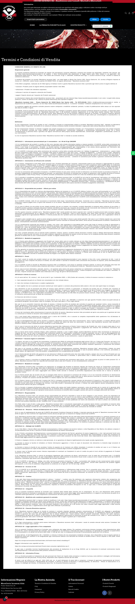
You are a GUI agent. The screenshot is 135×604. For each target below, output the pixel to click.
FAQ (36, 586)
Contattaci (38, 589)
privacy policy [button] (78, 7)
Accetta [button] (105, 19)
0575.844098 (8, 593)
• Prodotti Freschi (108, 583)
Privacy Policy (39, 592)
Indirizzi (71, 592)
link (39, 486)
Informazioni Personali (76, 583)
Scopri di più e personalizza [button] (35, 19)
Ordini (70, 586)
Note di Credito (73, 589)
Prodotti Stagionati (109, 586)
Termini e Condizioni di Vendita (45, 583)
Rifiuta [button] (94, 19)
